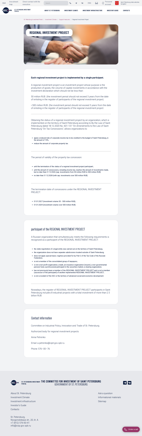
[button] (52, 10)
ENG (89, 3)
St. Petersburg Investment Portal (33, 19)
